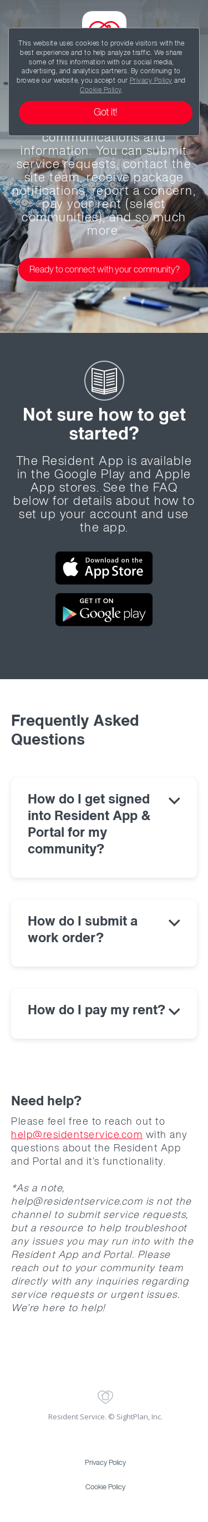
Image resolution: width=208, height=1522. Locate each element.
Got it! (105, 113)
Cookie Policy (100, 90)
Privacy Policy (151, 81)
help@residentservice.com (77, 1135)
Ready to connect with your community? (104, 270)
